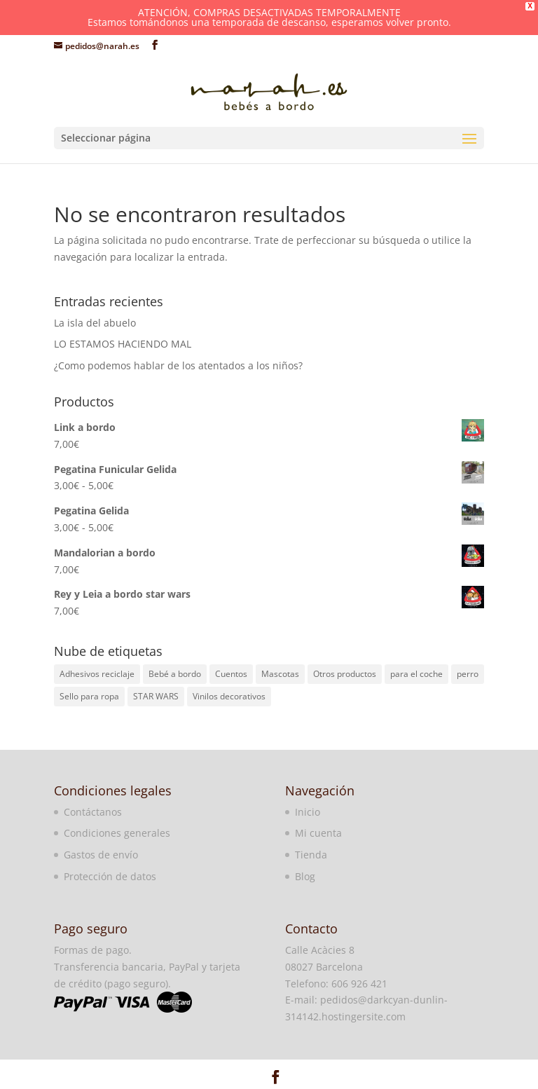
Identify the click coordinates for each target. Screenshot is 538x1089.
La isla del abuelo (95, 322)
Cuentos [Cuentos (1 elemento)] (231, 674)
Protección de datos (110, 876)
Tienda (311, 854)
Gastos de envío (101, 854)
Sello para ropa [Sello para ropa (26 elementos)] (89, 696)
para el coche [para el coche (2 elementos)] (416, 674)
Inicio (307, 812)
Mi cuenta (318, 833)
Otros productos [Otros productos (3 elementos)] (344, 674)
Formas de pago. (93, 950)
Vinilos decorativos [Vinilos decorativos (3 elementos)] (229, 696)
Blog (305, 876)
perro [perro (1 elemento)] (467, 674)
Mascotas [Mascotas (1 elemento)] (280, 674)
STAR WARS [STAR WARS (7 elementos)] (156, 696)
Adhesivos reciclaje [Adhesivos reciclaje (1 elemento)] (97, 674)
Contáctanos (93, 812)
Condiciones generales (117, 833)
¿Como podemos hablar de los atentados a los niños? (178, 365)
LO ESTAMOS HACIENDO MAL (122, 343)
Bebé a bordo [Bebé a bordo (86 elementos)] (175, 674)
